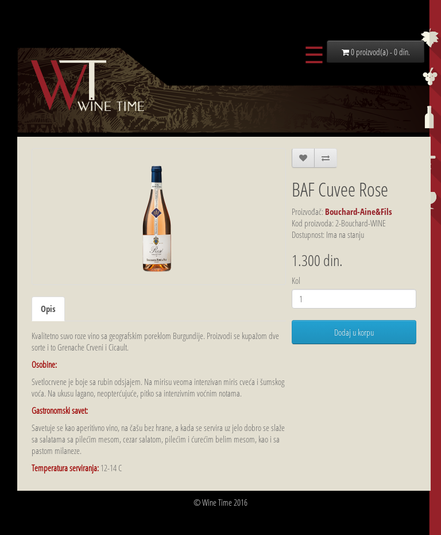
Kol (296, 280)
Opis (48, 308)
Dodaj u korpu (354, 332)
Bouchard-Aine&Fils (358, 211)
